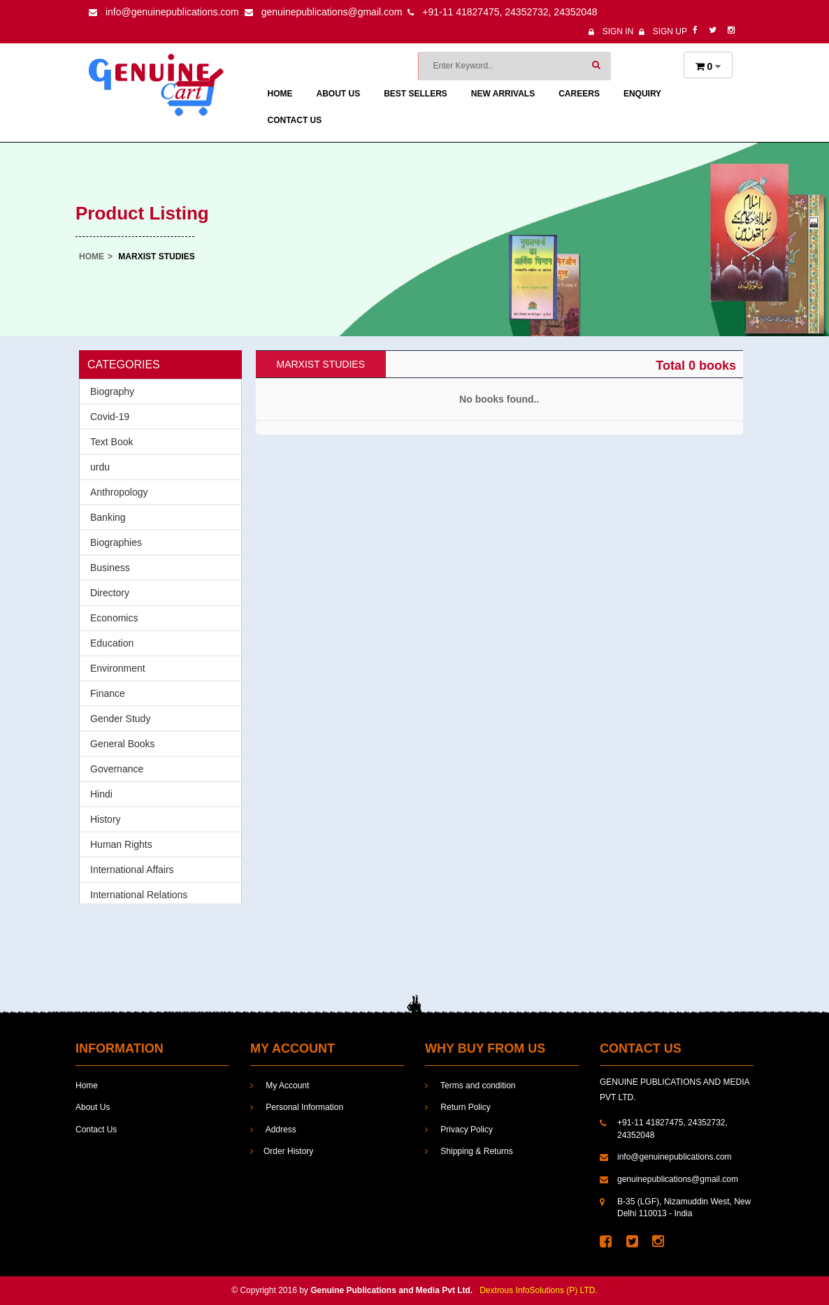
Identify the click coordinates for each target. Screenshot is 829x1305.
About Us (339, 94)
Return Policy (458, 1107)
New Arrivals (503, 94)
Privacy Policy (459, 1129)
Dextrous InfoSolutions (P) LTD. (539, 1290)
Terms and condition (470, 1085)
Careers (579, 94)
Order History (281, 1151)
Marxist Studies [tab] (321, 364)
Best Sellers (415, 94)
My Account (279, 1085)
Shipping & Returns (469, 1151)
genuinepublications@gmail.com (324, 11)
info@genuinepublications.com (164, 11)
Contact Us (295, 120)
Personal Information (296, 1107)
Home (280, 94)
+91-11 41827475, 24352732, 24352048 (502, 11)
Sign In (611, 31)
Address (273, 1129)
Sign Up (663, 31)
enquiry (642, 94)
